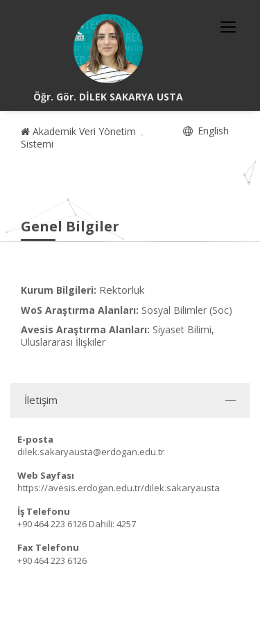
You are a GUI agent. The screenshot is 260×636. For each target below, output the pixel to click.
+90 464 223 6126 (52, 524)
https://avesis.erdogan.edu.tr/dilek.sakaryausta (118, 488)
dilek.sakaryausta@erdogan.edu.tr (90, 451)
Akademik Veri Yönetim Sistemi (78, 137)
